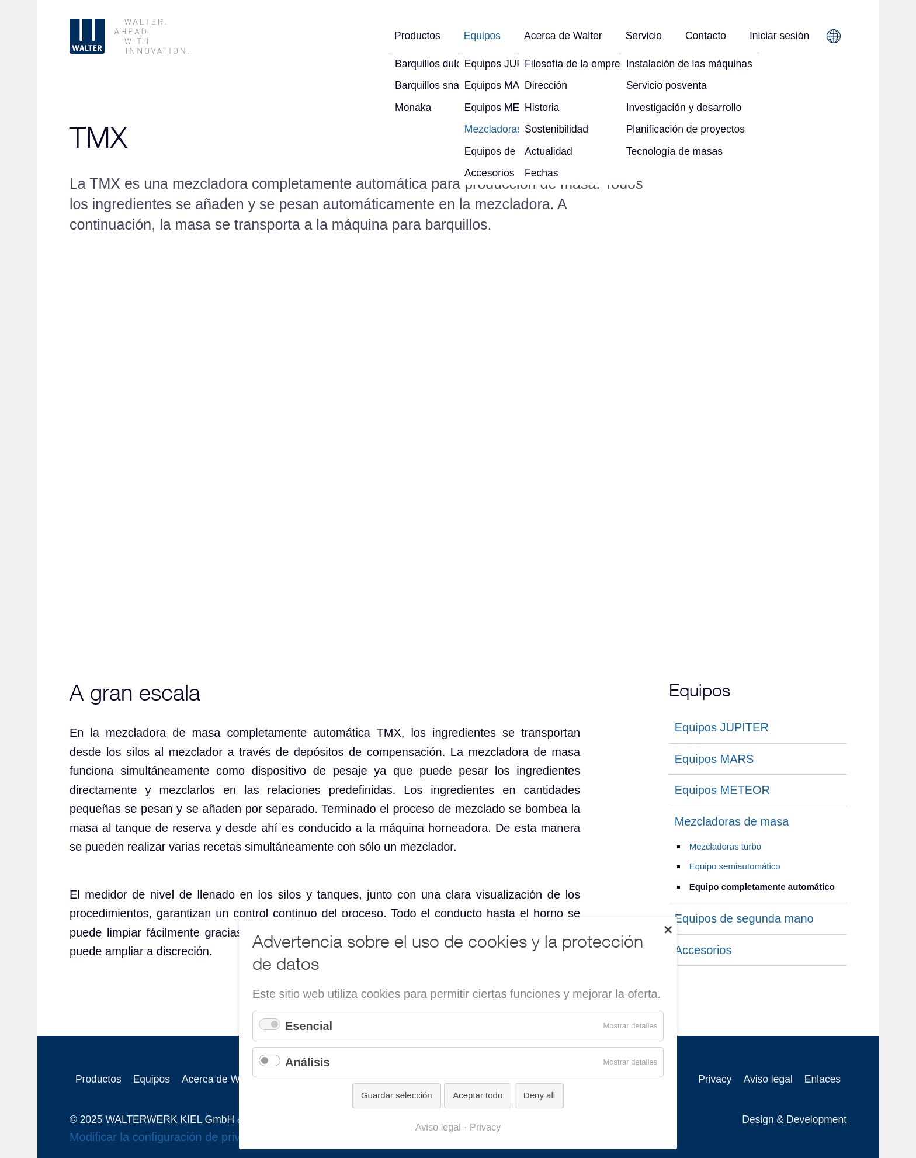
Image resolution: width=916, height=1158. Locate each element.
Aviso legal (768, 1079)
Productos (417, 35)
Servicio (644, 35)
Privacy (714, 1079)
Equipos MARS (714, 758)
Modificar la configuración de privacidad (172, 1137)
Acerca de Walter (563, 35)
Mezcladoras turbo (725, 846)
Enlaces (822, 1079)
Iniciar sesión (779, 35)
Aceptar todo (477, 1095)
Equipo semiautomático (734, 866)
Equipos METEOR (722, 789)
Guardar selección (396, 1095)
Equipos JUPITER (722, 727)
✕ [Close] (668, 929)
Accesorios (703, 950)
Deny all (539, 1095)
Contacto (705, 35)
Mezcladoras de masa (732, 820)
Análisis (307, 1062)
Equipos (482, 35)
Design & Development (794, 1119)
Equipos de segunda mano (744, 918)
